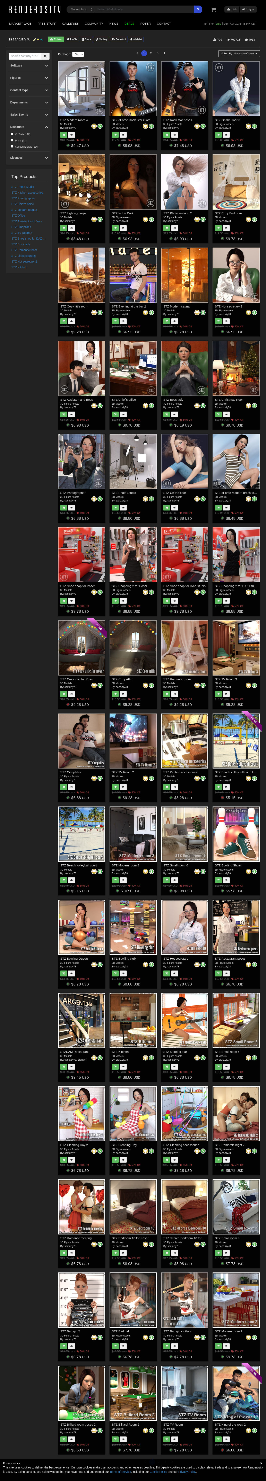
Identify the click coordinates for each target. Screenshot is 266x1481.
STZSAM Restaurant (74, 1051)
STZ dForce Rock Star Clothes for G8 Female (143, 120)
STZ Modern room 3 (24, 209)
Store (86, 39)
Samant (82, 1059)
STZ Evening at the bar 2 (129, 306)
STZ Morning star (175, 1051)
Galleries (70, 23)
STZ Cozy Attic (122, 679)
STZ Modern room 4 (74, 120)
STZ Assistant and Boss (26, 221)
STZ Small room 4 (227, 1238)
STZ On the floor (174, 492)
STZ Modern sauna (176, 306)
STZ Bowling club (124, 958)
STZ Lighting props (23, 255)
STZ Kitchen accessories (27, 192)
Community (94, 23)
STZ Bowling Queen (74, 958)
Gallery (102, 39)
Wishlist (136, 39)
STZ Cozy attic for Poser (77, 679)
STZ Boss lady (20, 244)
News (113, 23)
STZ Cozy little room (74, 306)
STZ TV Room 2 (21, 232)
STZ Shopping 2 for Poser (129, 586)
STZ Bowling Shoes (228, 865)
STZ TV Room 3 (226, 679)
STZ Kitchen (19, 267)
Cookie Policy (158, 1471)
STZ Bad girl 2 (70, 1331)
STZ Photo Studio (22, 186)
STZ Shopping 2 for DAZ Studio (236, 586)
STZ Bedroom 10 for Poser (130, 1238)
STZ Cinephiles (21, 227)
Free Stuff (46, 23)
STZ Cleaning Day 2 (74, 1145)
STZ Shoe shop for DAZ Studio (31, 238)
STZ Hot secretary (175, 958)
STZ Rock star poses (177, 120)
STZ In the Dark (123, 213)
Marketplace (20, 23)
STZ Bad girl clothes (177, 1331)
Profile (72, 39)
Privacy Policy (187, 1471)
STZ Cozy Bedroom (228, 213)
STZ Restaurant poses (230, 958)
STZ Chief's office (22, 204)
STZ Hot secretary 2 (24, 261)
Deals (129, 23)
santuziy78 (70, 127)
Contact (164, 23)
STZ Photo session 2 (177, 213)
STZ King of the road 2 (230, 1424)
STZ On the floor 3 (227, 120)
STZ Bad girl (120, 1331)
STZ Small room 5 (227, 1051)
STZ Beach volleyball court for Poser (240, 772)
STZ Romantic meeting (76, 1238)
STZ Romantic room (24, 250)
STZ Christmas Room (229, 399)
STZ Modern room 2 (228, 1331)
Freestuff (119, 39)
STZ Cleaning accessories (181, 1145)
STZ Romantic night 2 (229, 1145)
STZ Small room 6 (175, 865)
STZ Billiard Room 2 (125, 1424)
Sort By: (238, 53)
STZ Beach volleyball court (78, 865)
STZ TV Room (173, 1424)
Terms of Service (120, 1471)
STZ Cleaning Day (124, 1145)
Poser (145, 23)
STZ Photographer (23, 198)
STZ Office (18, 215)
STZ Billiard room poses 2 (78, 1424)
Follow (56, 39)
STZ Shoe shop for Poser (77, 586)
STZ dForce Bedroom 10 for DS (185, 1238)
